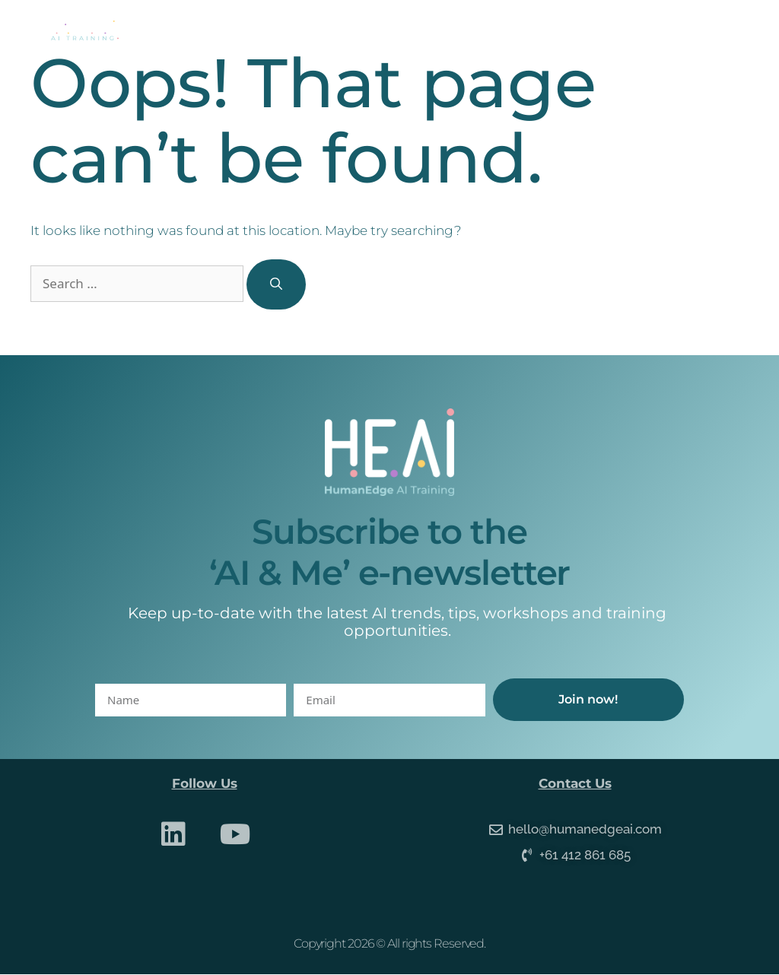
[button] (726, 30)
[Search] (276, 284)
